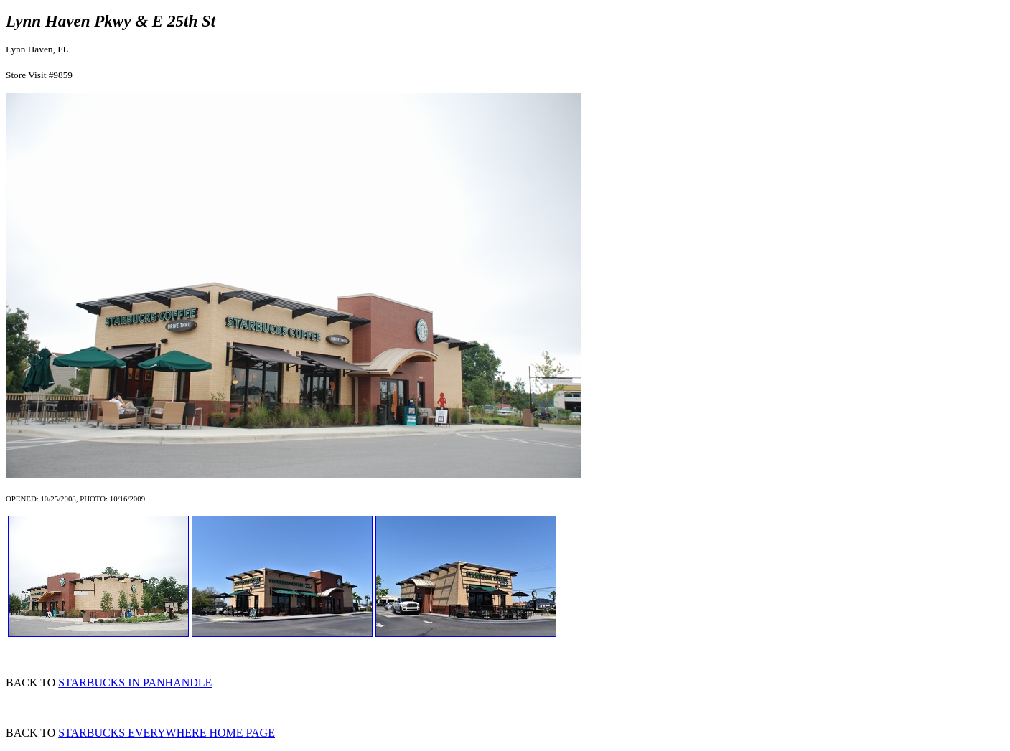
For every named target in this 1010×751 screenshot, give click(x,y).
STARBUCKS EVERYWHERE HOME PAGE (166, 733)
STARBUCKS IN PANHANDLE (135, 682)
